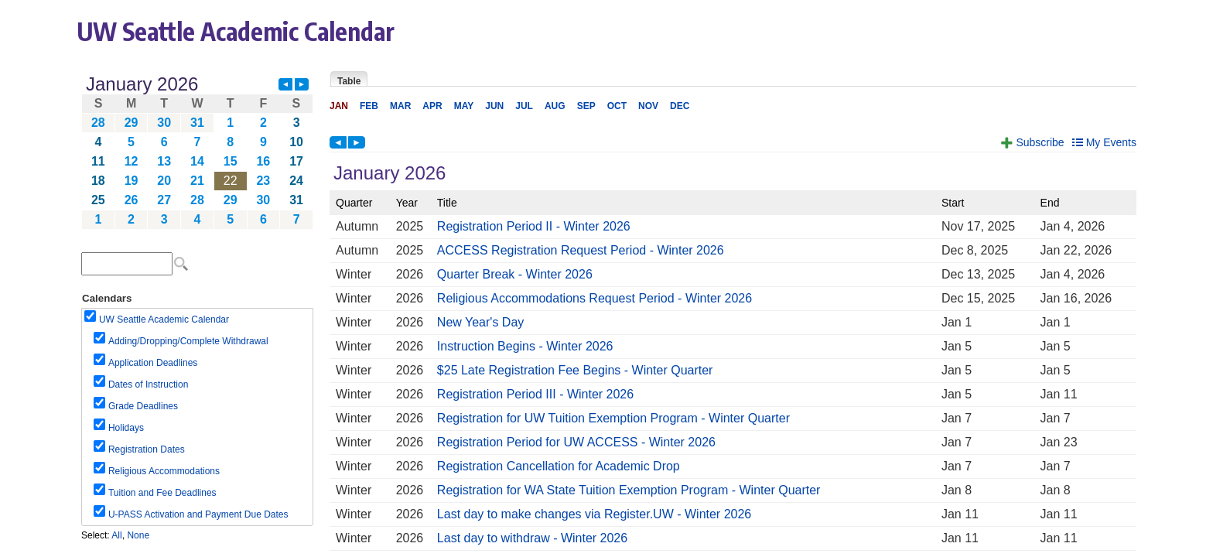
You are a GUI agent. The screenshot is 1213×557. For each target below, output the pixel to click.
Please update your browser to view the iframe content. (197, 152)
